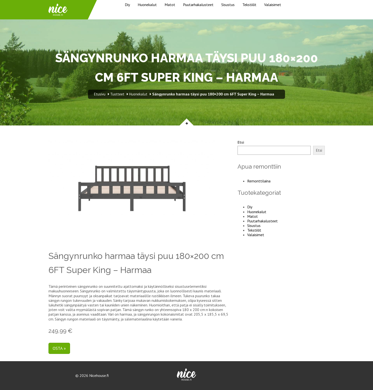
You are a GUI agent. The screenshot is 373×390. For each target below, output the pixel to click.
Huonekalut (147, 4)
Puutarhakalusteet (198, 4)
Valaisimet (272, 4)
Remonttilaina (258, 181)
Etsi (241, 142)
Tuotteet (117, 94)
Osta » (59, 348)
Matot (170, 4)
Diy (127, 4)
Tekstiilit (249, 4)
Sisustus (228, 4)
